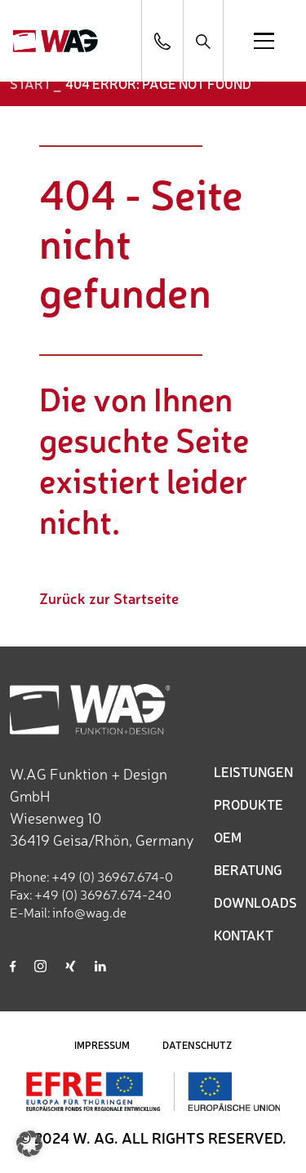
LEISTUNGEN (253, 771)
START (30, 83)
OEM (228, 837)
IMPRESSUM (102, 1044)
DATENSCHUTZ (197, 1044)
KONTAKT (243, 935)
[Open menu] (264, 41)
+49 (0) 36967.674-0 (112, 876)
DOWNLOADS (255, 902)
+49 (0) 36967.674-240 (102, 894)
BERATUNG (248, 869)
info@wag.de (89, 912)
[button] (29, 1143)
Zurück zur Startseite (109, 597)
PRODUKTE (248, 804)
